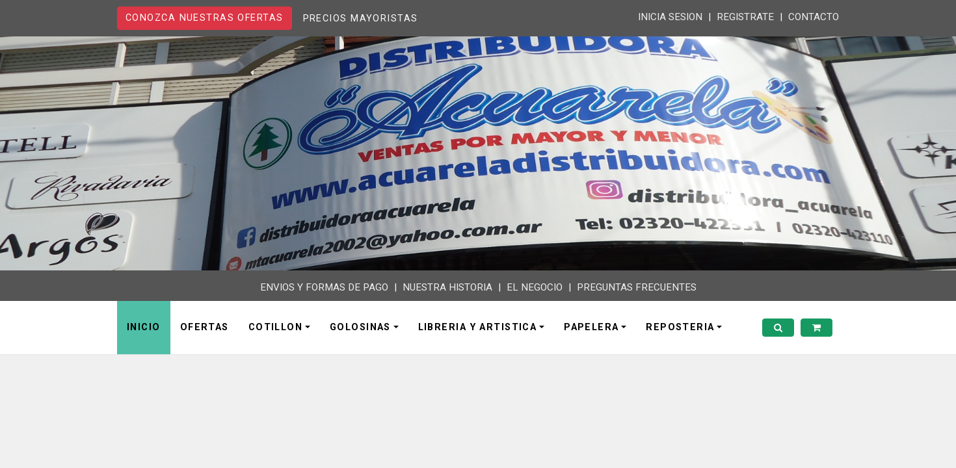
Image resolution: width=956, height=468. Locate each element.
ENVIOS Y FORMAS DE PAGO (324, 287)
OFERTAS (204, 327)
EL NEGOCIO (535, 287)
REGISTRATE (745, 17)
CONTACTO (813, 17)
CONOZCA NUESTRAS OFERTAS (205, 17)
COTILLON (275, 327)
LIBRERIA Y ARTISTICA (477, 327)
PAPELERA (591, 327)
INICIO (144, 327)
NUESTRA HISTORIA (447, 287)
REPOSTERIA (680, 327)
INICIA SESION (670, 17)
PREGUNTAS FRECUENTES (637, 287)
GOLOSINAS (360, 327)
